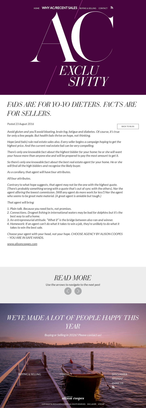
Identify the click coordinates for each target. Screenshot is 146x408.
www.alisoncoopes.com (22, 244)
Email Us (117, 383)
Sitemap (117, 378)
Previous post (68, 291)
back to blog (128, 126)
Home (36, 8)
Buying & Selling (88, 8)
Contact (103, 8)
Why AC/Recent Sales (59, 8)
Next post (78, 291)
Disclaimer (119, 374)
